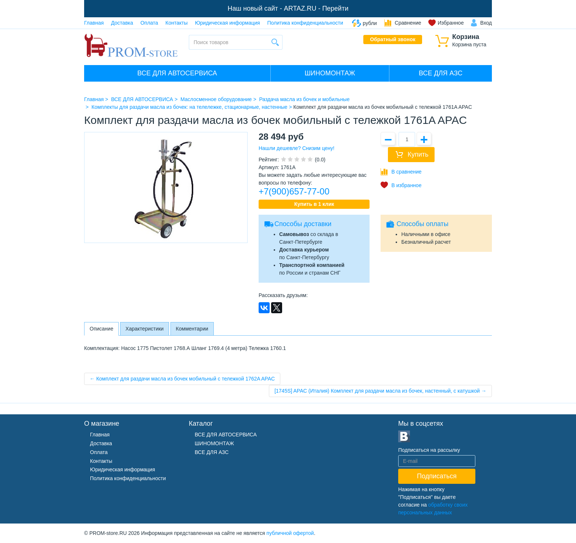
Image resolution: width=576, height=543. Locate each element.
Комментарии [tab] (192, 329)
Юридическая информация (227, 23)
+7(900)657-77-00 (294, 191)
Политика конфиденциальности (305, 23)
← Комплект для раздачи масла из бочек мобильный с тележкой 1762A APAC (182, 379)
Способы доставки (302, 224)
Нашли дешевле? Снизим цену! (296, 148)
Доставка (122, 23)
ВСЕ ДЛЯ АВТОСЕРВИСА (177, 73)
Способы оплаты (422, 224)
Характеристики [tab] (145, 329)
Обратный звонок (392, 39)
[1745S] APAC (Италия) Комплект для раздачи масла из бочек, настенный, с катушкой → (380, 391)
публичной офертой (290, 533)
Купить (417, 154)
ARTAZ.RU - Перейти (316, 8)
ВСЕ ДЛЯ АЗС (440, 73)
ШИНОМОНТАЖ (330, 73)
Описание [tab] (101, 329)
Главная (94, 23)
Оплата (149, 23)
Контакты (176, 23)
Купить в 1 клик (314, 204)
